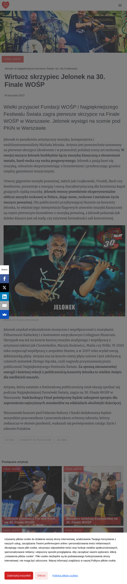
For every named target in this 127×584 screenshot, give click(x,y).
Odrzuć (41, 575)
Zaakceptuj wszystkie (19, 575)
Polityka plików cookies (65, 575)
